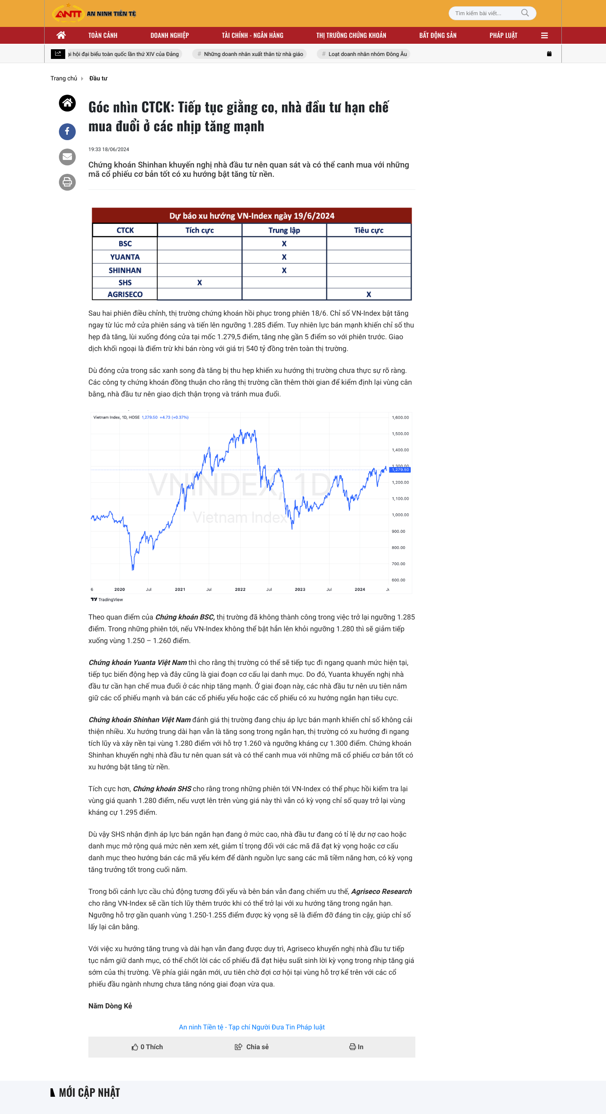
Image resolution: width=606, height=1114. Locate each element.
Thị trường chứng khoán (351, 35)
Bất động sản (438, 35)
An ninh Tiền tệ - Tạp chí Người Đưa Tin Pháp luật (252, 1027)
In (356, 1047)
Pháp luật (504, 35)
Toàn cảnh (102, 35)
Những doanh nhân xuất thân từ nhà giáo (255, 54)
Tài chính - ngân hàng (253, 35)
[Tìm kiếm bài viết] (493, 13)
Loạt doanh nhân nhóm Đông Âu (369, 54)
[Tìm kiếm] (525, 13)
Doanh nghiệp (170, 35)
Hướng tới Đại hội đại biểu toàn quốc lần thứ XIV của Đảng (111, 54)
